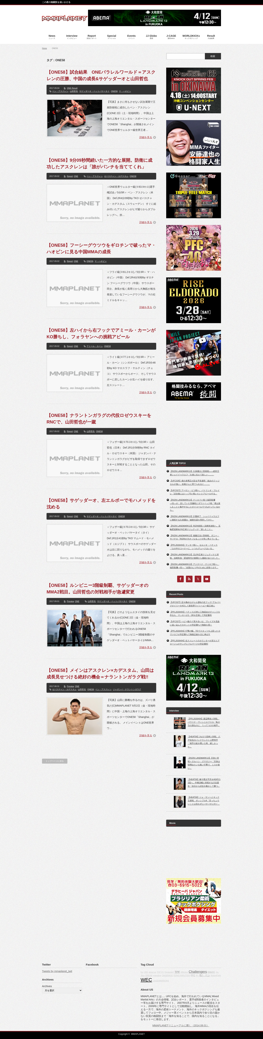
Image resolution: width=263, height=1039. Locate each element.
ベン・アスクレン (60, 91)
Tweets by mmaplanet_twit (57, 971)
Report (70, 176)
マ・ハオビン (125, 91)
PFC (193, 975)
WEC (146, 980)
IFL (197, 975)
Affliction (184, 972)
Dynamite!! (169, 972)
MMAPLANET (138, 1034)
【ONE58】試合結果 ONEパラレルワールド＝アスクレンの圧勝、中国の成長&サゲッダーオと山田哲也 (101, 75)
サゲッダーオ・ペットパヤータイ (94, 91)
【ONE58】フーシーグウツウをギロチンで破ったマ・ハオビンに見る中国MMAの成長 (101, 248)
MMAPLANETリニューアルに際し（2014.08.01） (180, 1025)
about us (152, 972)
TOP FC (160, 972)
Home (44, 48)
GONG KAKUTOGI (182, 975)
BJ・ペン (204, 975)
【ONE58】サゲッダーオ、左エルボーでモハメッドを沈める (101, 503)
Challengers (198, 972)
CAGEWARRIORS (161, 981)
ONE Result (72, 88)
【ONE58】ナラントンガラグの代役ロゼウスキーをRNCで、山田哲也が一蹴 (99, 418)
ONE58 (114, 91)
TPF (177, 971)
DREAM (148, 975)
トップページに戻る (55, 761)
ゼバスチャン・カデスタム (116, 176)
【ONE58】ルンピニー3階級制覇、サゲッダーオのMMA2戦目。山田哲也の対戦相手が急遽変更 (97, 588)
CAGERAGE (167, 975)
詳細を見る (145, 137)
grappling (157, 975)
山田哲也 (74, 91)
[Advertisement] (193, 430)
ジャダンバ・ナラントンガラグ (127, 689)
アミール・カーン (95, 346)
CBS (146, 972)
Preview (70, 601)
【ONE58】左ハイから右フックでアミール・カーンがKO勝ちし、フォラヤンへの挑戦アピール (101, 333)
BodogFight (216, 975)
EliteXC (211, 972)
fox (142, 972)
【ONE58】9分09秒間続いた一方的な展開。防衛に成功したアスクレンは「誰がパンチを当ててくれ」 (99, 163)
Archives (47, 986)
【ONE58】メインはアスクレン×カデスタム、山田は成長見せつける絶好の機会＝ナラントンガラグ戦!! (100, 673)
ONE (76, 176)
